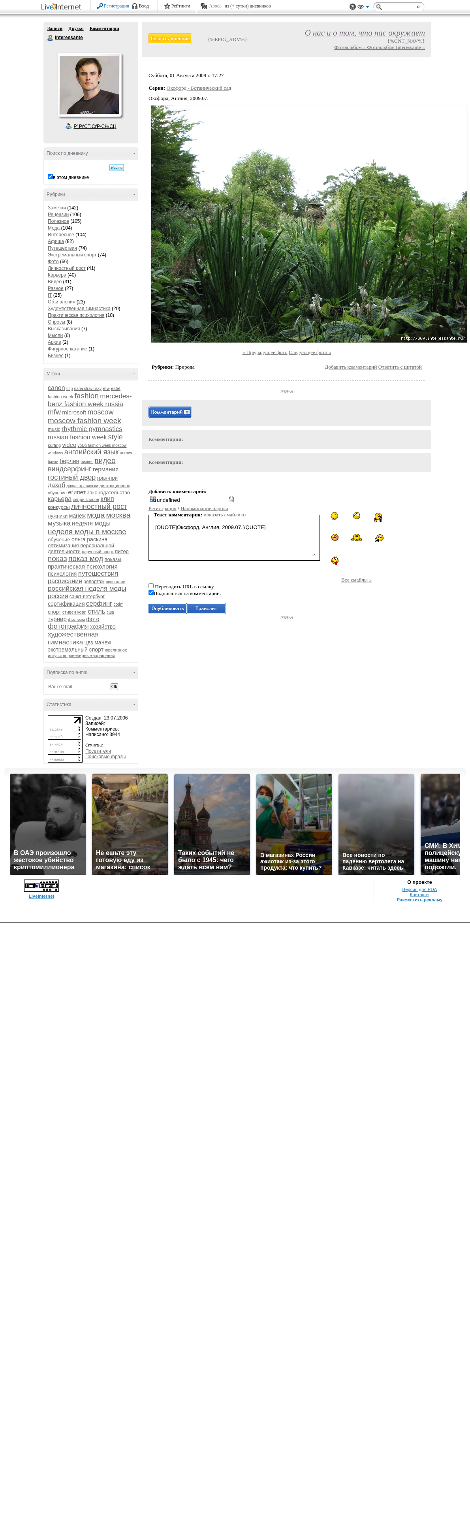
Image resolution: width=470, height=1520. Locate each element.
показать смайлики (225, 515)
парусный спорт (98, 551)
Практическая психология (76, 315)
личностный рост (99, 506)
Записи (54, 28)
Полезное (58, 221)
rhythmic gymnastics (92, 429)
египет (77, 492)
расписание (65, 581)
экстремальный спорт (75, 649)
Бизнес (55, 355)
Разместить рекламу (419, 899)
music (54, 429)
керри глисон (86, 499)
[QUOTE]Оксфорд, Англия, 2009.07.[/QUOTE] (234, 539)
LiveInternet (62, 7)
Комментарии (104, 28)
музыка (59, 523)
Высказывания (64, 328)
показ (57, 558)
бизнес (87, 462)
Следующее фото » (310, 352)
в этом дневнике (71, 177)
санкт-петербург (87, 596)
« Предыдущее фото (265, 352)
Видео (55, 281)
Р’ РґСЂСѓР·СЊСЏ (95, 126)
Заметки (57, 208)
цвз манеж (98, 642)
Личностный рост (67, 268)
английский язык (91, 452)
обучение (59, 539)
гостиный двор (72, 477)
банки (53, 462)
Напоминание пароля (204, 508)
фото (92, 619)
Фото (53, 261)
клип (107, 498)
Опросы (56, 322)
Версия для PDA (419, 889)
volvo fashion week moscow (102, 445)
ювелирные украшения (92, 655)
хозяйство (103, 626)
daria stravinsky (88, 388)
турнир (57, 619)
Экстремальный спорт (72, 255)
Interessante (50, 38)
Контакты (419, 894)
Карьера (57, 275)
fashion (87, 396)
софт (118, 604)
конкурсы (59, 507)
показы (113, 559)
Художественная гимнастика (79, 308)
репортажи (116, 582)
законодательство (108, 492)
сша (110, 612)
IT (50, 295)
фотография (68, 626)
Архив (54, 342)
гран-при (107, 478)
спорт (54, 612)
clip (69, 388)
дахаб (56, 485)
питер (122, 551)
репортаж (93, 581)
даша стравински (82, 486)
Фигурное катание (67, 349)
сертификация (66, 604)
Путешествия (62, 248)
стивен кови (74, 612)
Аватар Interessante (89, 84)
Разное (56, 288)
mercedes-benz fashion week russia (90, 400)
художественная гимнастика (73, 638)
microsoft (74, 412)
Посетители (98, 751)
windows (55, 453)
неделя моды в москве (87, 531)
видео (105, 460)
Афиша (56, 241)
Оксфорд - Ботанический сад (199, 88)
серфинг (99, 603)
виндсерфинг (69, 469)
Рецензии (58, 214)
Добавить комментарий (351, 367)
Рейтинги (180, 6)
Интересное (61, 234)
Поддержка (353, 7)
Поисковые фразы (105, 756)
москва (118, 515)
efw (106, 388)
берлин (69, 461)
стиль (96, 611)
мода (96, 515)
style (115, 437)
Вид (363, 8)
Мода (54, 228)
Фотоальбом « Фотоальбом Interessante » (379, 47)
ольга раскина (89, 539)
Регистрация (116, 6)
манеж (77, 515)
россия (58, 596)
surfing (54, 445)
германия (105, 469)
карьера (59, 498)
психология (62, 574)
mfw (54, 412)
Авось (215, 6)
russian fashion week (77, 437)
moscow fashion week (84, 420)
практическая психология (83, 566)
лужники (58, 516)
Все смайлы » (356, 580)
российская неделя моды (87, 588)
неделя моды (91, 523)
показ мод (85, 558)
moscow (101, 412)
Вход (144, 6)
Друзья (75, 28)
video (69, 444)
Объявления (61, 302)
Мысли (55, 335)
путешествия (98, 573)
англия (126, 453)
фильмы (76, 619)
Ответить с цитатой (400, 367)
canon (56, 387)
